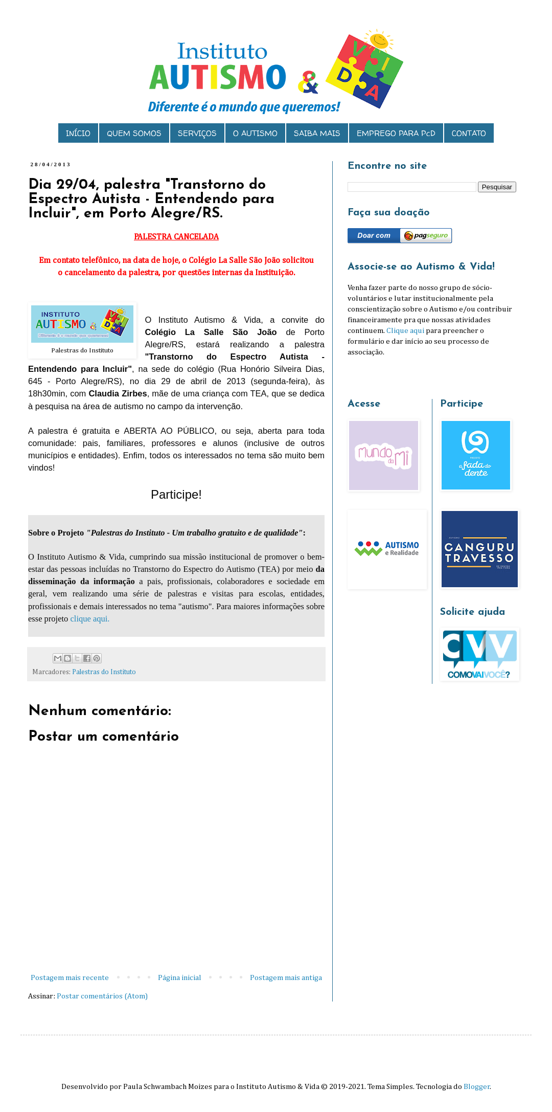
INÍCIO (78, 133)
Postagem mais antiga (286, 978)
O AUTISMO (255, 133)
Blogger (477, 1087)
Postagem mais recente (70, 978)
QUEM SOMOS (134, 133)
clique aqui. (89, 619)
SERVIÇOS (197, 133)
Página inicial (179, 978)
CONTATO (469, 133)
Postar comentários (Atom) (102, 996)
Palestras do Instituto (104, 672)
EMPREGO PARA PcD (396, 133)
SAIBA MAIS (317, 133)
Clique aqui (405, 331)
